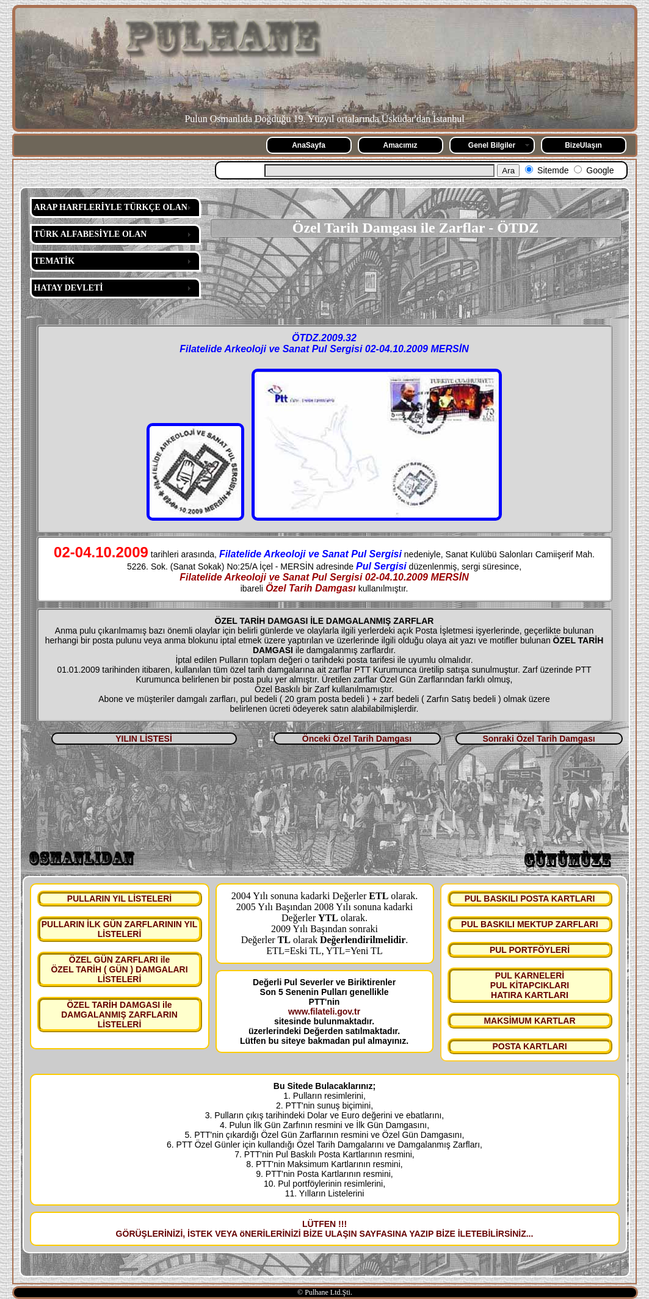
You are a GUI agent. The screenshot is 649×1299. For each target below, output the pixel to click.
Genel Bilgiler (491, 145)
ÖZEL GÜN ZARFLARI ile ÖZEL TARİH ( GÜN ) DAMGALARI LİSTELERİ (119, 969)
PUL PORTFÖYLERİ (530, 950)
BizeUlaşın (583, 145)
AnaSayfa (308, 145)
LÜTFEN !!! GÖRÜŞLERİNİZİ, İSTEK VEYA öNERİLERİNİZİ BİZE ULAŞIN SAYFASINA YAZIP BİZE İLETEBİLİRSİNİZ (321, 1229)
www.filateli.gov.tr (324, 1011)
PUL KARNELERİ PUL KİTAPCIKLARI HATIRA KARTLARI (529, 985)
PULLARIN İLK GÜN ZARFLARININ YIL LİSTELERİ (120, 929)
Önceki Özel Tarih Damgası (357, 739)
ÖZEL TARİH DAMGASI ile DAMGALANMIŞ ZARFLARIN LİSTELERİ (119, 1014)
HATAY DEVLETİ (68, 287)
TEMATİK (54, 261)
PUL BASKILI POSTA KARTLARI (530, 898)
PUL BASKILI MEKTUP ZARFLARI (529, 924)
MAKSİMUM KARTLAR (529, 1021)
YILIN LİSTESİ (143, 739)
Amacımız (400, 145)
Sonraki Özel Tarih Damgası (538, 739)
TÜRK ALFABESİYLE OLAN (90, 234)
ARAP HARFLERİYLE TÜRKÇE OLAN (110, 207)
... (530, 1234)
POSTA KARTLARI (529, 1046)
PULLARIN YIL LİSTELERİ (119, 898)
